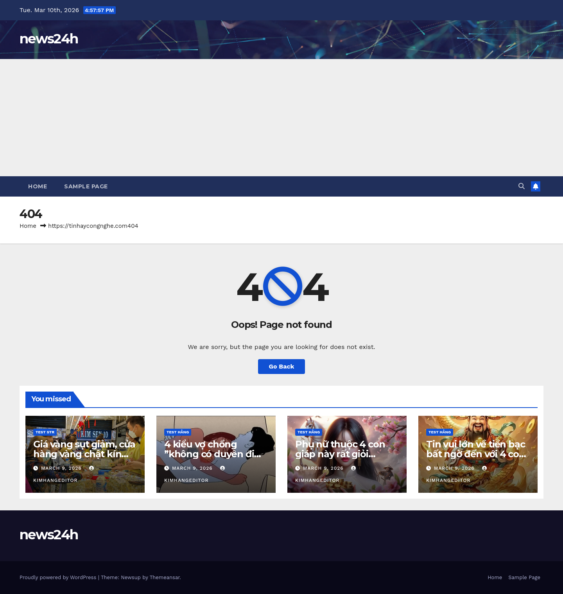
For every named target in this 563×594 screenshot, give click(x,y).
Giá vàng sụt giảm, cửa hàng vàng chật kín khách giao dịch (84, 453)
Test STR (45, 432)
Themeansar (165, 577)
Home (37, 186)
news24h (49, 38)
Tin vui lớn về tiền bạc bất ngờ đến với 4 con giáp (475, 453)
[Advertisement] (281, 117)
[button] (521, 186)
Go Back (281, 366)
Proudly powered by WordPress (59, 577)
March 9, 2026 (62, 468)
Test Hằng (178, 432)
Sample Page (86, 186)
